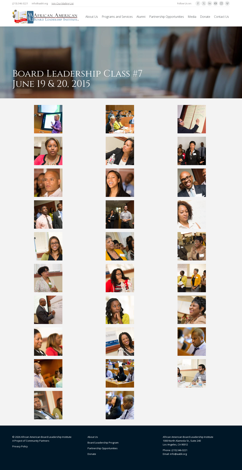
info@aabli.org (40, 3)
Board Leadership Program (103, 442)
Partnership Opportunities (103, 448)
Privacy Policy (20, 446)
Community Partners (37, 440)
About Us (93, 437)
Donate (92, 454)
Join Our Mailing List (63, 3)
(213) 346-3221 (20, 3)
